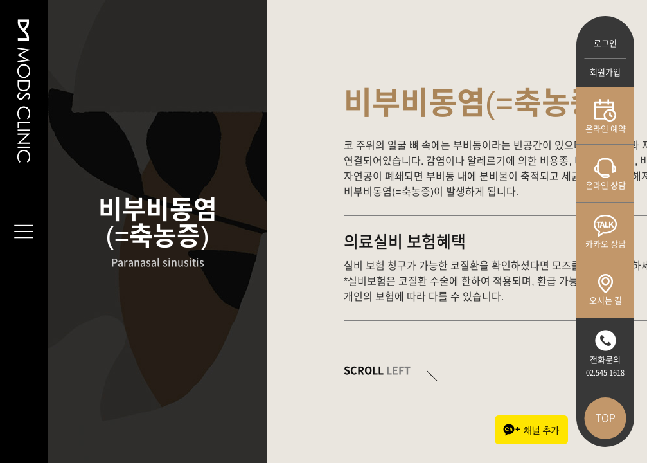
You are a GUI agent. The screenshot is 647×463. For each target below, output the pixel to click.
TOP (606, 418)
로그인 (605, 43)
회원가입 (605, 72)
